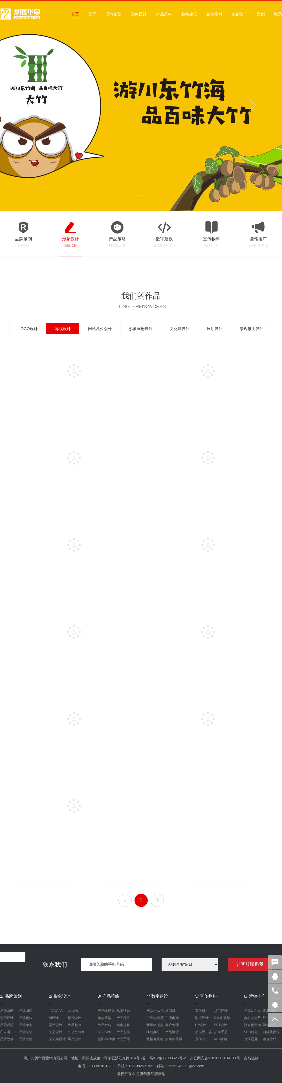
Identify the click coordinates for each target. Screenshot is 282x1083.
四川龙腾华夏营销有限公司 (45, 1058)
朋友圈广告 (203, 1032)
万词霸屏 (250, 1039)
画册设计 (55, 1032)
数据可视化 (154, 1039)
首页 (75, 14)
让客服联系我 (249, 964)
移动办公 (153, 1032)
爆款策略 (104, 1018)
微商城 (170, 1011)
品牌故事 (7, 1039)
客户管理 (172, 1025)
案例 (261, 14)
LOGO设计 (28, 328)
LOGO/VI (56, 1011)
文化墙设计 (180, 328)
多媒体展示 (173, 1039)
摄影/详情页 (106, 1039)
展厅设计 (214, 328)
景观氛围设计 (251, 328)
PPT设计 (220, 1025)
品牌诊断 (7, 1011)
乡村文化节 (252, 1018)
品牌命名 (25, 1025)
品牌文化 (25, 1032)
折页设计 (221, 1011)
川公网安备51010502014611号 (215, 1058)
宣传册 (200, 1011)
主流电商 (172, 1018)
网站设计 (55, 1025)
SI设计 (54, 1018)
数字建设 (189, 14)
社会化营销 (252, 1025)
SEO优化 (251, 1032)
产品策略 (164, 14)
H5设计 (200, 1025)
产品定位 (123, 1018)
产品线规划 (106, 1011)
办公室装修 (76, 1032)
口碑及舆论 (271, 1032)
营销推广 (239, 14)
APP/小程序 (155, 1018)
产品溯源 (172, 1032)
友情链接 (251, 1058)
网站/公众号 (155, 1011)
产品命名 (104, 1025)
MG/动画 (220, 1039)
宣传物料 (214, 14)
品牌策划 (114, 14)
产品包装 (74, 1025)
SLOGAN (105, 1032)
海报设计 (202, 1018)
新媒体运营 (154, 1025)
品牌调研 (25, 1011)
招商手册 (221, 1032)
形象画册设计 (141, 328)
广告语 (5, 1032)
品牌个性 (25, 1039)
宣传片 (200, 1039)
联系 (278, 14)
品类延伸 (123, 1011)
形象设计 (139, 14)
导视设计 (63, 328)
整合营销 (269, 1039)
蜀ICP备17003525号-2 (167, 1058)
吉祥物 (73, 1011)
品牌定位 (25, 1018)
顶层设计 (7, 1018)
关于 (92, 14)
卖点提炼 (123, 1025)
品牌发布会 (252, 1011)
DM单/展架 (222, 1018)
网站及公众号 (100, 328)
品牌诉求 (7, 1025)
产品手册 (123, 1039)
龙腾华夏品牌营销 (150, 1074)
